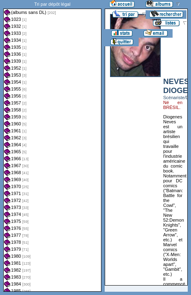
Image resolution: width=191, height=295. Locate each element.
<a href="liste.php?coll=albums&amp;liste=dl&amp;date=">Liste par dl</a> (52, 146)
